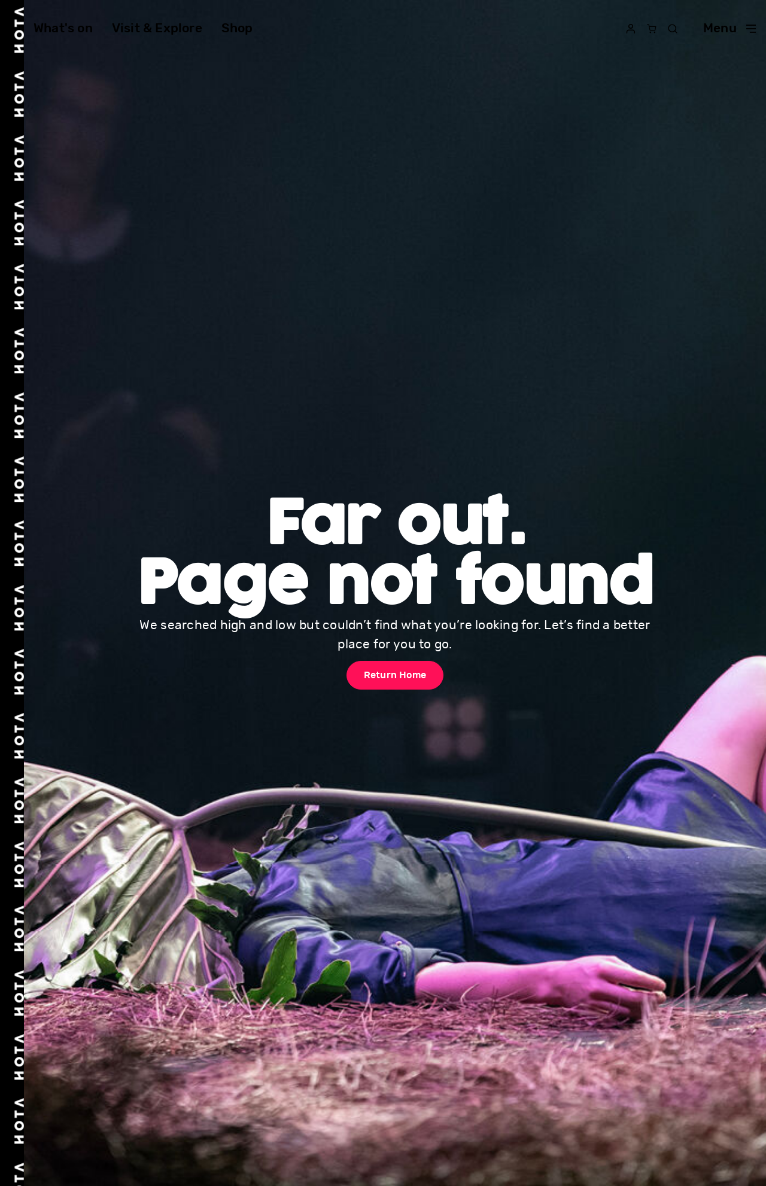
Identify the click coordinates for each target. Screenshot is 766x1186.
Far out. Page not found (395, 556)
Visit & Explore (157, 28)
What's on (63, 28)
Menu (729, 28)
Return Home (395, 675)
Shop (237, 28)
